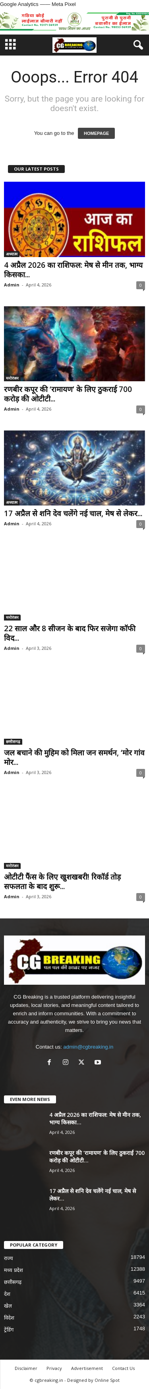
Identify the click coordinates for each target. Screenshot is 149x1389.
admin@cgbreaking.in (88, 1047)
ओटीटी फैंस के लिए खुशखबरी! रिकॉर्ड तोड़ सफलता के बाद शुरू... (62, 881)
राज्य (8, 1258)
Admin (11, 285)
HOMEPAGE (96, 133)
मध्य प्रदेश (13, 1270)
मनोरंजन (12, 378)
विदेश (9, 1318)
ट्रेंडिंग (9, 1330)
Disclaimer (26, 1368)
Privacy (54, 1368)
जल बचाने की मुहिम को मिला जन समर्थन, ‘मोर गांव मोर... (74, 757)
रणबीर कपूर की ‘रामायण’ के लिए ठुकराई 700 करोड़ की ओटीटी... (68, 394)
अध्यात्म (11, 254)
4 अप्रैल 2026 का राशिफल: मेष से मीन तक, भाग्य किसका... (73, 270)
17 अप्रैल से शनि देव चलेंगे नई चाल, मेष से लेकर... (73, 513)
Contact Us (123, 1368)
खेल (8, 1306)
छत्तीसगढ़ (13, 741)
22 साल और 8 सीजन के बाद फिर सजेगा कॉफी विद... (69, 633)
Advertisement (87, 1368)
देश (7, 1294)
